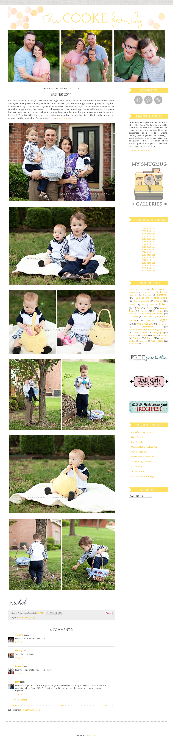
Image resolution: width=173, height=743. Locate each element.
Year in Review (134, 344)
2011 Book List (148, 260)
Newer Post (14, 705)
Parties (144, 332)
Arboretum (133, 292)
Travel (150, 338)
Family (27, 617)
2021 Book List (148, 233)
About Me (156, 289)
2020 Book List (148, 236)
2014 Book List (148, 252)
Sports (155, 335)
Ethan (21, 617)
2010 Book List (148, 263)
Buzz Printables (138, 442)
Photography (158, 332)
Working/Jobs (157, 341)
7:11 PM (18, 694)
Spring (164, 335)
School (144, 335)
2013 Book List (148, 254)
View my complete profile (140, 150)
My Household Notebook (142, 456)
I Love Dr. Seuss (138, 437)
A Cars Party (136, 466)
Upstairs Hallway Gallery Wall (144, 447)
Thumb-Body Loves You (142, 461)
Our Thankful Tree (139, 451)
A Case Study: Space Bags (142, 476)
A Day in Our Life (137, 289)
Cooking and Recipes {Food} (151, 297)
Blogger (91, 735)
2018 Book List (148, 241)
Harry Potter (148, 316)
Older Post (109, 705)
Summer (137, 338)
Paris (136, 333)
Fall (138, 308)
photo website (63, 118)
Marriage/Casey (145, 323)
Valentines (143, 341)
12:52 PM (19, 673)
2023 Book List (148, 228)
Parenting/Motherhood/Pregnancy (147, 329)
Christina (19, 635)
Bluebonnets (146, 292)
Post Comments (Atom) (30, 710)
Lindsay (18, 650)
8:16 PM (18, 642)
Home (61, 705)
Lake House (148, 320)
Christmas (162, 294)
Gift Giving (158, 311)
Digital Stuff (159, 301)
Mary (17, 682)
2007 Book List (148, 270)
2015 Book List (148, 249)
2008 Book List (148, 268)
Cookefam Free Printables (142, 432)
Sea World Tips (138, 471)
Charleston (147, 295)
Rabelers (19, 666)
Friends (144, 311)
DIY (143, 305)
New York (163, 324)
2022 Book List (148, 231)
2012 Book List (148, 257)
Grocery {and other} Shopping (145, 313)
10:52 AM (19, 657)
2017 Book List (148, 244)
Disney (132, 304)
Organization (147, 326)
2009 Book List (148, 265)
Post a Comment (19, 699)
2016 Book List (148, 247)
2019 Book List (148, 239)
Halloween (133, 316)
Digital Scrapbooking (142, 301)
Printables (133, 335)
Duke (151, 305)
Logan (33, 617)
